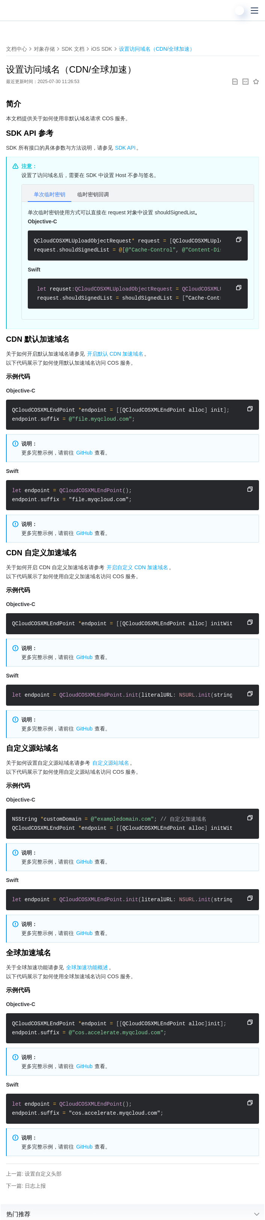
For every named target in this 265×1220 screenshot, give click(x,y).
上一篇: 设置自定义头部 (34, 1174)
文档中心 (16, 49)
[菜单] (254, 10)
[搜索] (224, 10)
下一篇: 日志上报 (26, 1186)
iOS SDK (101, 49)
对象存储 (44, 49)
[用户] (239, 10)
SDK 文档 (73, 49)
